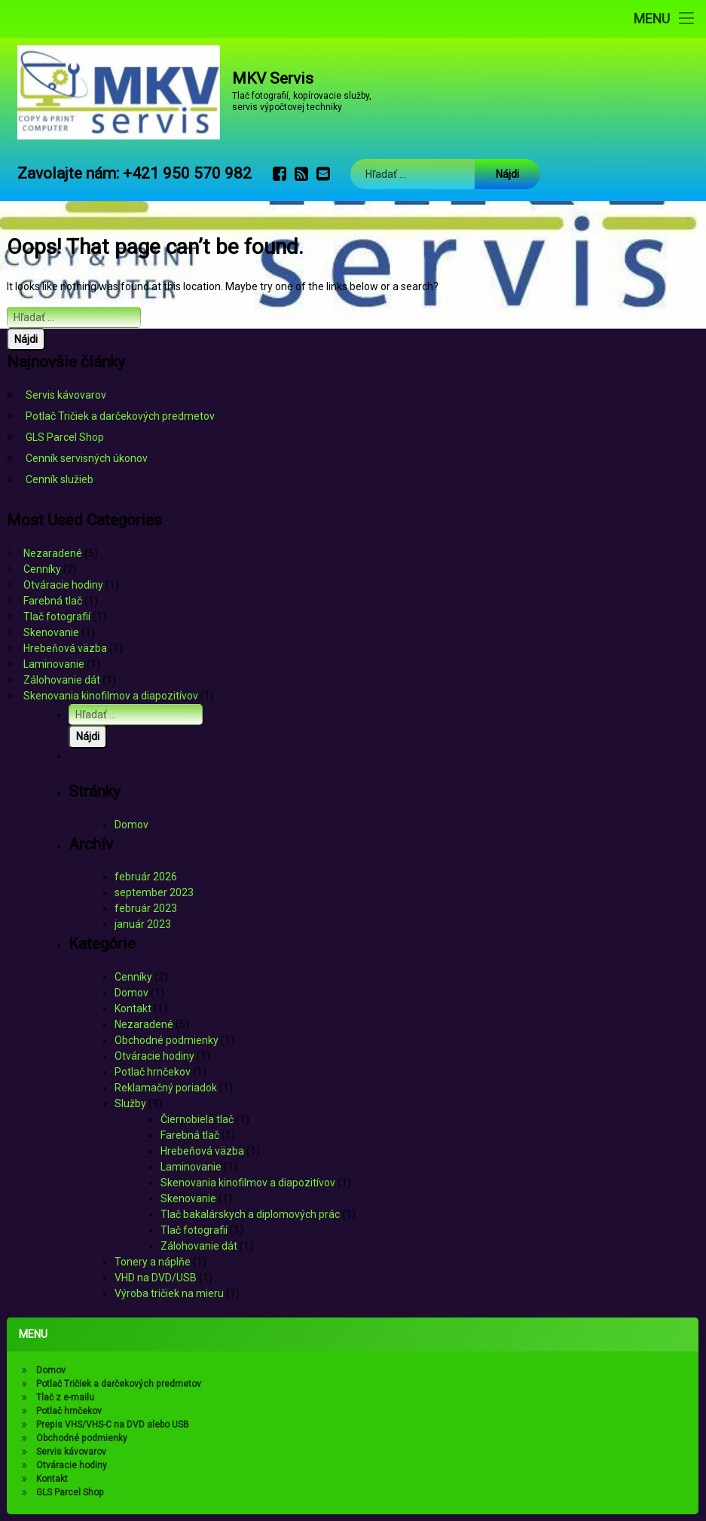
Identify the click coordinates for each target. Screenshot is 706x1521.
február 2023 (146, 908)
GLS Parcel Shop (65, 437)
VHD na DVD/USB (156, 1278)
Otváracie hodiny (63, 585)
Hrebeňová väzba (65, 648)
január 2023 (143, 924)
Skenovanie (51, 632)
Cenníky (42, 569)
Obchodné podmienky (167, 1040)
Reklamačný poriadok (166, 1088)
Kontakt (133, 1008)
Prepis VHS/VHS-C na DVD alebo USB (111, 1424)
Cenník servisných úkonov (87, 458)
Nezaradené (52, 553)
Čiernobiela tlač (197, 1119)
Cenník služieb (59, 479)
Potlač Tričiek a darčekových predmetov (120, 416)
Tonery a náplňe (153, 1262)
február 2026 (146, 877)
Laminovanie (53, 664)
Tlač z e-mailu (63, 1398)
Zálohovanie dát (61, 680)
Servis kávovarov (66, 395)
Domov (131, 825)
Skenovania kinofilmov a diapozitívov (110, 696)
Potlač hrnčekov (153, 1072)
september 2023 (154, 892)
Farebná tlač (52, 601)
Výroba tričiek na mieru (169, 1293)
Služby (130, 1103)
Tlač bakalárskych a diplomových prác (250, 1214)
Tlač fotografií (56, 617)
